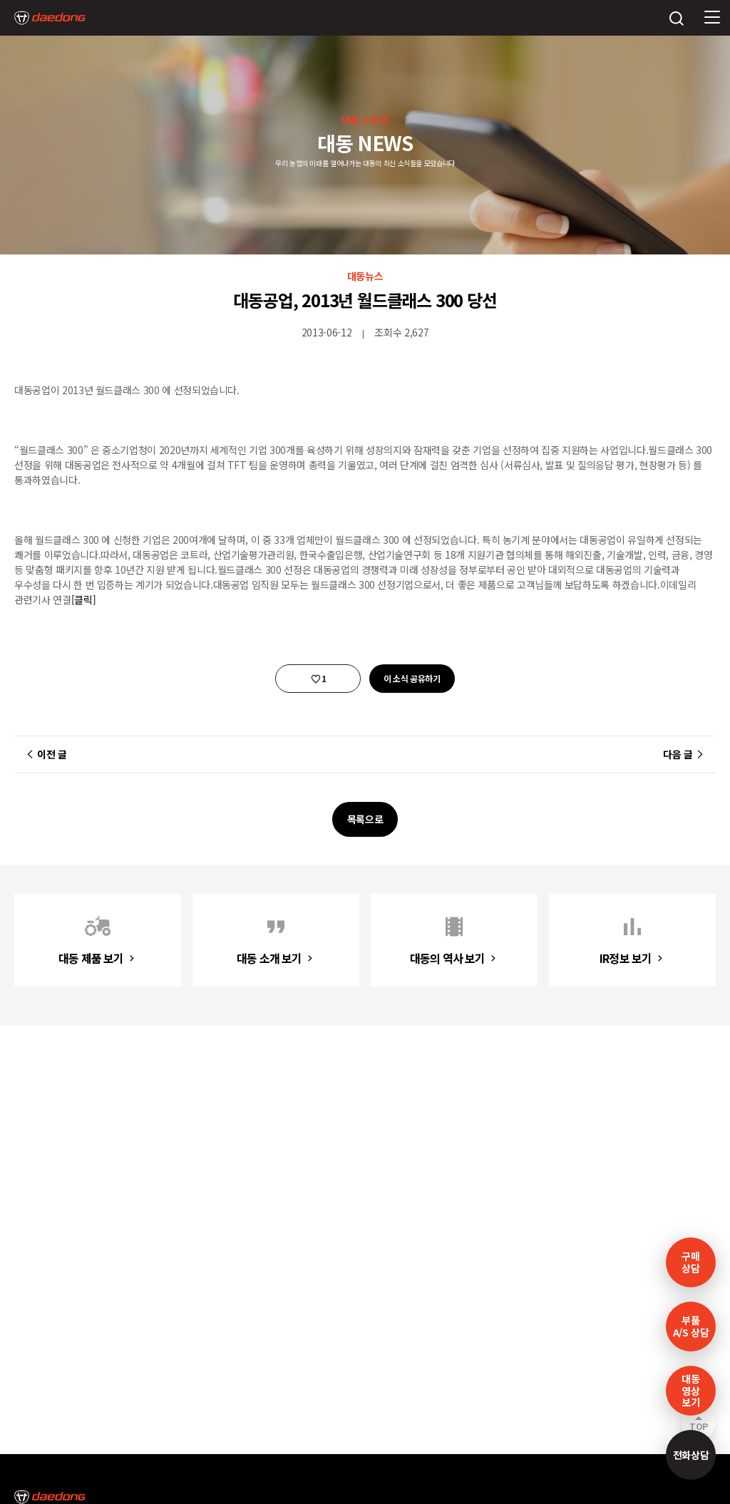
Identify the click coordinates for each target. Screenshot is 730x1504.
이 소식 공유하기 (412, 678)
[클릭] (83, 599)
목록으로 (365, 819)
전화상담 (691, 1455)
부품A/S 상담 (691, 1326)
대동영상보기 (690, 1390)
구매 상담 (690, 1262)
